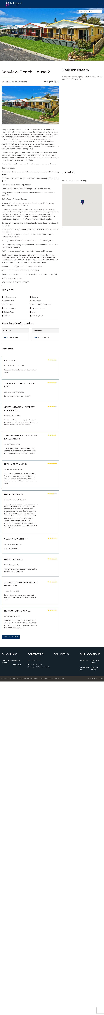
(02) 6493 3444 (36, 660)
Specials (17, 665)
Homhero (99, 678)
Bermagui (84, 660)
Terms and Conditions (56, 678)
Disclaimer (43, 678)
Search (16, 660)
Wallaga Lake (95, 662)
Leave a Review (10, 637)
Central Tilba (95, 668)
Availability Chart (7, 662)
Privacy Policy (33, 678)
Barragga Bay (84, 668)
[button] (6, 105)
